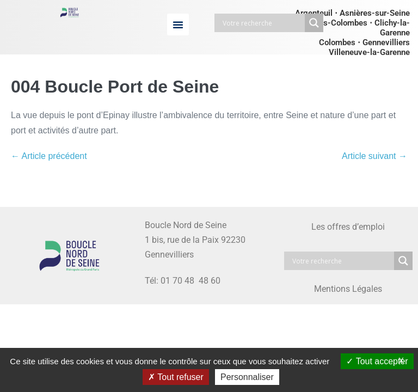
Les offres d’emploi (348, 227)
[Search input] (262, 23)
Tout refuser (176, 377)
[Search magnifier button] (314, 23)
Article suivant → (374, 156)
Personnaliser (247, 377)
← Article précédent (49, 156)
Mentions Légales (348, 289)
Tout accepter (377, 361)
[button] (178, 24)
